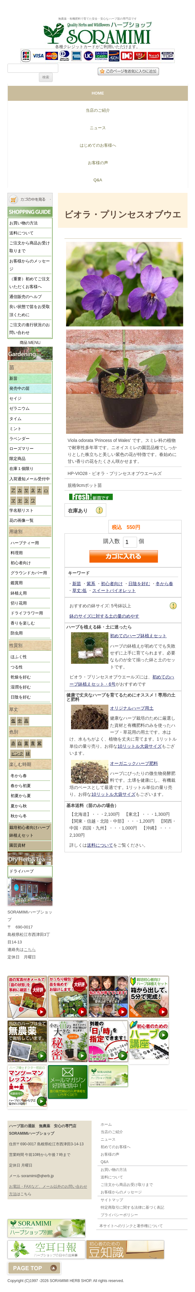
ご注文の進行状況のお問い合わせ (29, 329)
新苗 (13, 378)
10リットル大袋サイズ (139, 746)
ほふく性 (19, 657)
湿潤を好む (21, 687)
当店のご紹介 (98, 110)
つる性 (17, 667)
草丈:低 (79, 590)
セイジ (15, 398)
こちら (30, 949)
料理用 (17, 553)
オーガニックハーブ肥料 (134, 763)
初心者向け (21, 563)
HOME (98, 93)
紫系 (91, 583)
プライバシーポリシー (119, 1215)
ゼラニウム (19, 408)
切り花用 (19, 603)
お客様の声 (98, 162)
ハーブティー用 (25, 543)
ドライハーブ (21, 871)
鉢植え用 (19, 593)
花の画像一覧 (21, 520)
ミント (15, 429)
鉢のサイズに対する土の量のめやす (104, 616)
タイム (15, 419)
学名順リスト (21, 510)
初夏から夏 (21, 796)
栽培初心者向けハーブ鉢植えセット (29, 831)
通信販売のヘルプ (25, 297)
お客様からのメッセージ (29, 265)
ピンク (17, 753)
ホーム (106, 1124)
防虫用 (17, 633)
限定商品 (17, 459)
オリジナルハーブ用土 (132, 708)
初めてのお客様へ (116, 1147)
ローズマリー (21, 449)
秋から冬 (19, 816)
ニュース (98, 127)
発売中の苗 (19, 388)
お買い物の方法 (23, 223)
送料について (21, 233)
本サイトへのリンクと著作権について (131, 1226)
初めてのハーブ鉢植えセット (138, 635)
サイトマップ (112, 1200)
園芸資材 (17, 845)
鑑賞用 (17, 583)
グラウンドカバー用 (29, 573)
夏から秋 (19, 806)
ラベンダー (19, 439)
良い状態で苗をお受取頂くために (29, 311)
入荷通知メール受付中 (29, 479)
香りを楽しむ (23, 623)
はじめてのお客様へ (98, 145)
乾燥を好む (21, 677)
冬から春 (19, 776)
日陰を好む (21, 697)
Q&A (97, 180)
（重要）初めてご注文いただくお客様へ (29, 283)
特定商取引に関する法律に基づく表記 (132, 1207)
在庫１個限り (21, 469)
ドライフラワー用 (27, 613)
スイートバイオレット (114, 590)
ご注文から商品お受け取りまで (29, 247)
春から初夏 (21, 786)
